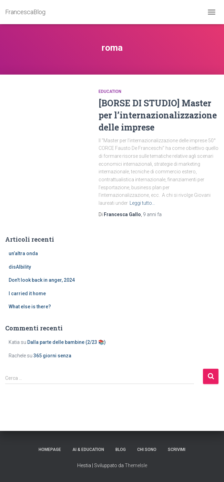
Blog (120, 449)
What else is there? (30, 306)
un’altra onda (23, 253)
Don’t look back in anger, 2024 (42, 280)
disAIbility (20, 267)
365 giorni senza (52, 355)
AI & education (88, 449)
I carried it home (27, 293)
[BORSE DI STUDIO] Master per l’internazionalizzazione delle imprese (158, 115)
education (110, 91)
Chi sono (146, 449)
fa (152, 214)
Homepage (50, 449)
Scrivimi (176, 449)
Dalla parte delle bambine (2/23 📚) (66, 342)
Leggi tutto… (142, 203)
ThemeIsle (136, 465)
